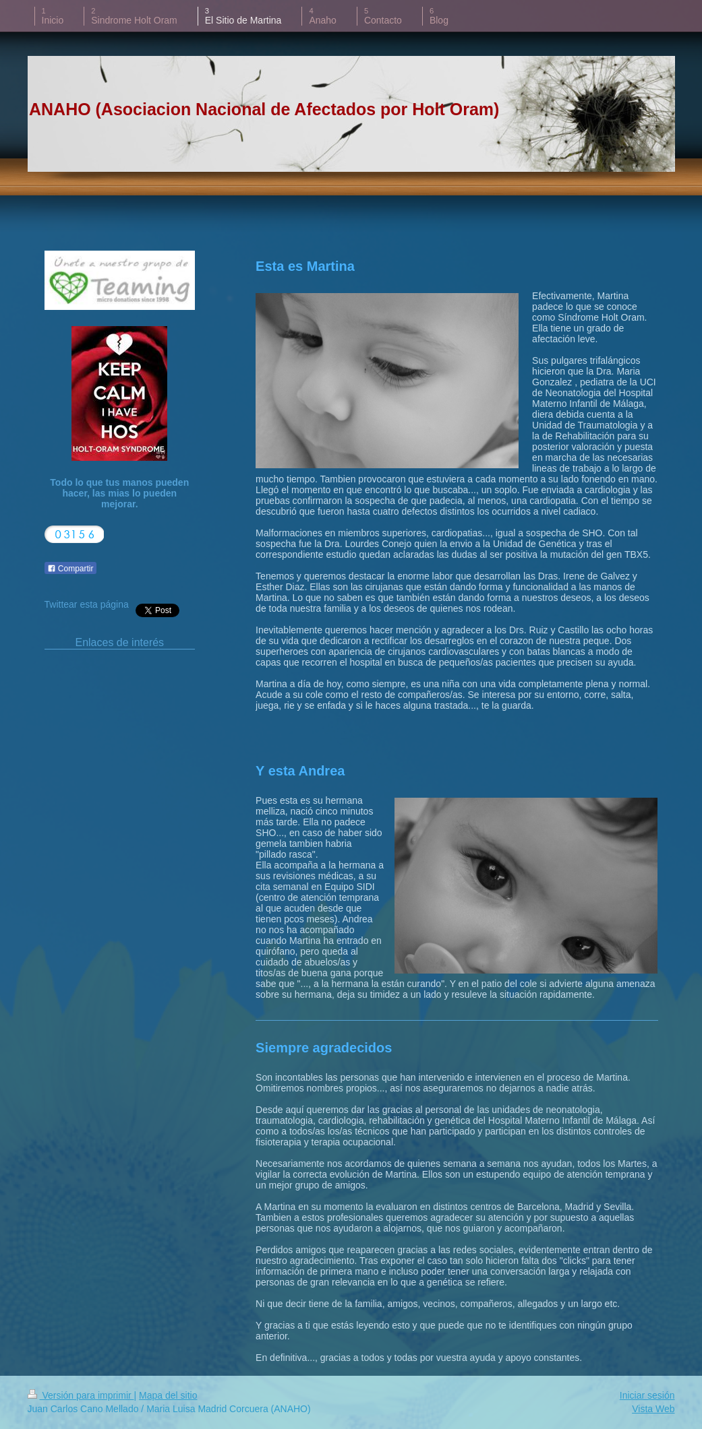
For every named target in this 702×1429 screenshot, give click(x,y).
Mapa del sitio (168, 1395)
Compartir (70, 568)
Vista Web (653, 1408)
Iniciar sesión (647, 1395)
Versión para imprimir (81, 1395)
